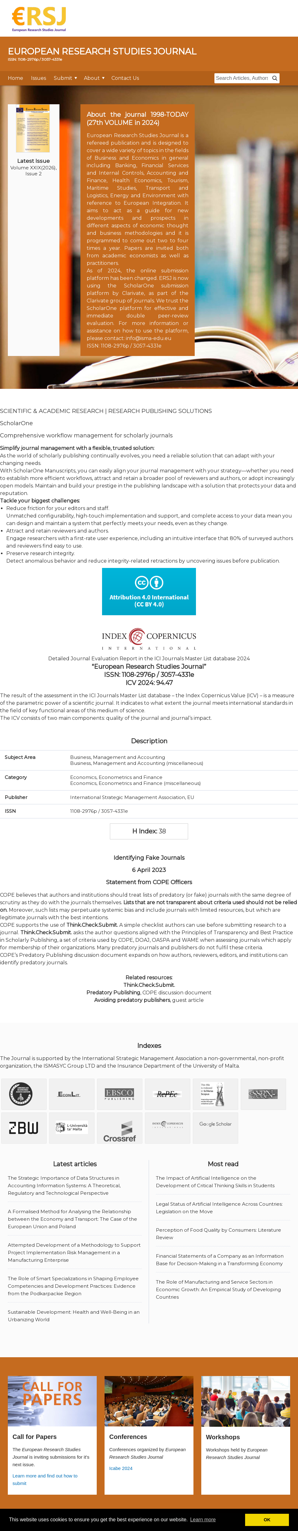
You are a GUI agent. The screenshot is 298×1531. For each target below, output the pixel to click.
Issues (38, 78)
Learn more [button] (203, 1519)
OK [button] (267, 1519)
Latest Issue (33, 161)
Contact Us (125, 78)
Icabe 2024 (120, 1468)
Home (15, 78)
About (92, 78)
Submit (63, 78)
